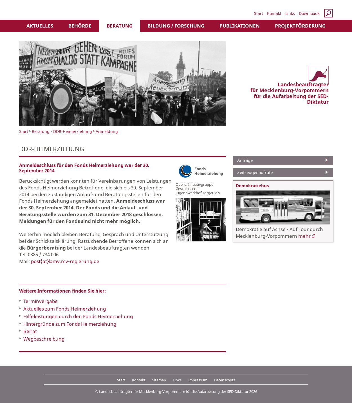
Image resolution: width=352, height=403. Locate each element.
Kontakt (274, 13)
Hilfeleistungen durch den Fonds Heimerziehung (78, 316)
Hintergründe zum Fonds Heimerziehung (69, 324)
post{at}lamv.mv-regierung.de (65, 261)
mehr (304, 236)
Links (290, 13)
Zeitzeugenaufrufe (255, 172)
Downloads (309, 13)
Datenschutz (224, 379)
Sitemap (159, 379)
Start (258, 13)
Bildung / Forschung (175, 25)
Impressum (197, 379)
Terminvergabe (40, 301)
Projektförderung (300, 25)
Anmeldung (107, 131)
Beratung (120, 25)
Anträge (245, 160)
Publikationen (239, 25)
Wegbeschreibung (43, 339)
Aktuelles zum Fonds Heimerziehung (64, 308)
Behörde (79, 25)
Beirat (30, 331)
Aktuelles (39, 25)
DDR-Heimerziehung (72, 131)
